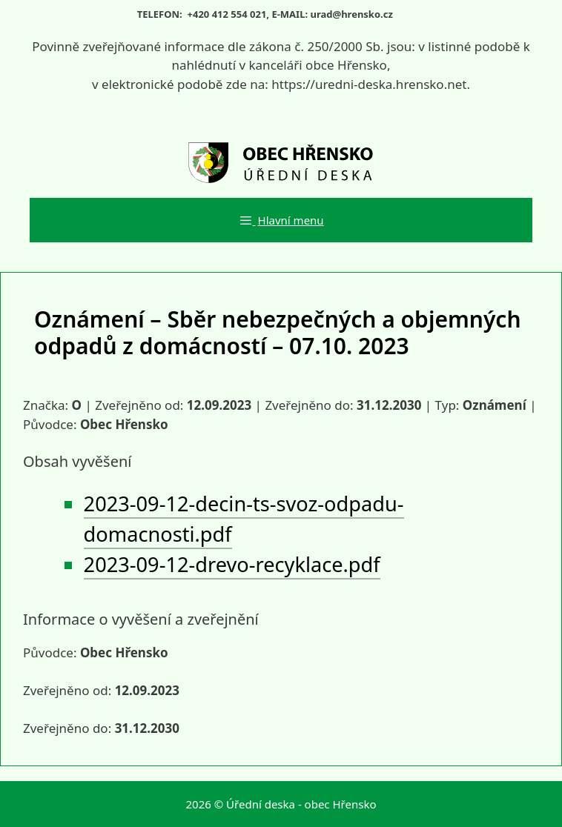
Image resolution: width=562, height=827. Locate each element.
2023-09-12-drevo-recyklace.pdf (232, 564)
